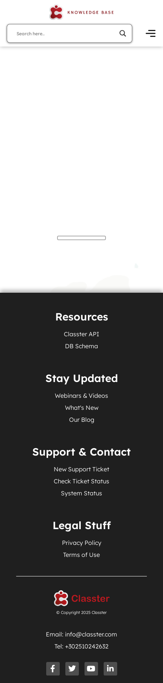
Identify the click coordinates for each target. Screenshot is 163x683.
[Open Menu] (150, 33)
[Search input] (66, 33)
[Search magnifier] (123, 33)
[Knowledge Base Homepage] (81, 12)
